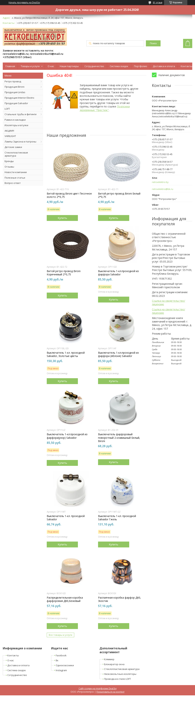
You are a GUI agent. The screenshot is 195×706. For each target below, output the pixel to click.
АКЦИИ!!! (9, 130)
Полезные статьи (15, 177)
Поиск (153, 43)
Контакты (186, 66)
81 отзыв (157, 2)
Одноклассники (65, 665)
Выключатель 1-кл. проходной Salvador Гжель (117, 517)
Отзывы (9, 166)
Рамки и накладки (15, 119)
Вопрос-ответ (13, 183)
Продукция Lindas (15, 92)
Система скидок (119, 66)
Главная (10, 66)
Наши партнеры (69, 66)
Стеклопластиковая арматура (16, 154)
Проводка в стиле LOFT (117, 679)
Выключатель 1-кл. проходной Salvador (66, 517)
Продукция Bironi (14, 86)
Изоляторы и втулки (16, 125)
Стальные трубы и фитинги (20, 114)
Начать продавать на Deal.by (24, 2)
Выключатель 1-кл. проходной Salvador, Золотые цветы (66, 354)
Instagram (61, 670)
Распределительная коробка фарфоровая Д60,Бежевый (65, 599)
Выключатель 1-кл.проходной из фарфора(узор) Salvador (67, 436)
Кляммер (109, 659)
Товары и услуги (30, 66)
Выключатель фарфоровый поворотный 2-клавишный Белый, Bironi (119, 438)
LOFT (7, 108)
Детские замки (13, 147)
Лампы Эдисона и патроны (20, 141)
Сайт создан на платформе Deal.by (98, 688)
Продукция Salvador (16, 103)
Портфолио (140, 66)
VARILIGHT (10, 136)
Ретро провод (13, 81)
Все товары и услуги (60, 635)
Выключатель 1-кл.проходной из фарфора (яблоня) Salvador (118, 354)
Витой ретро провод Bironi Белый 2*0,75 (119, 195)
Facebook (61, 655)
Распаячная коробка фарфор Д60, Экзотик (119, 599)
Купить (62, 218)
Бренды (9, 161)
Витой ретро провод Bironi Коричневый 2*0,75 (63, 272)
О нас (51, 66)
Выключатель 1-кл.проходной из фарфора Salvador (118, 272)
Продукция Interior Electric (19, 97)
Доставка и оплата (164, 66)
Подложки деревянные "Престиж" (105, 108)
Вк (57, 660)
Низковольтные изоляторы (120, 674)
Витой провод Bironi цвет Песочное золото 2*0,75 (69, 195)
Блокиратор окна (114, 664)
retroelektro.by (160, 182)
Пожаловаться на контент (110, 691)
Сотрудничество (94, 66)
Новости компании (16, 172)
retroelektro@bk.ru (162, 189)
